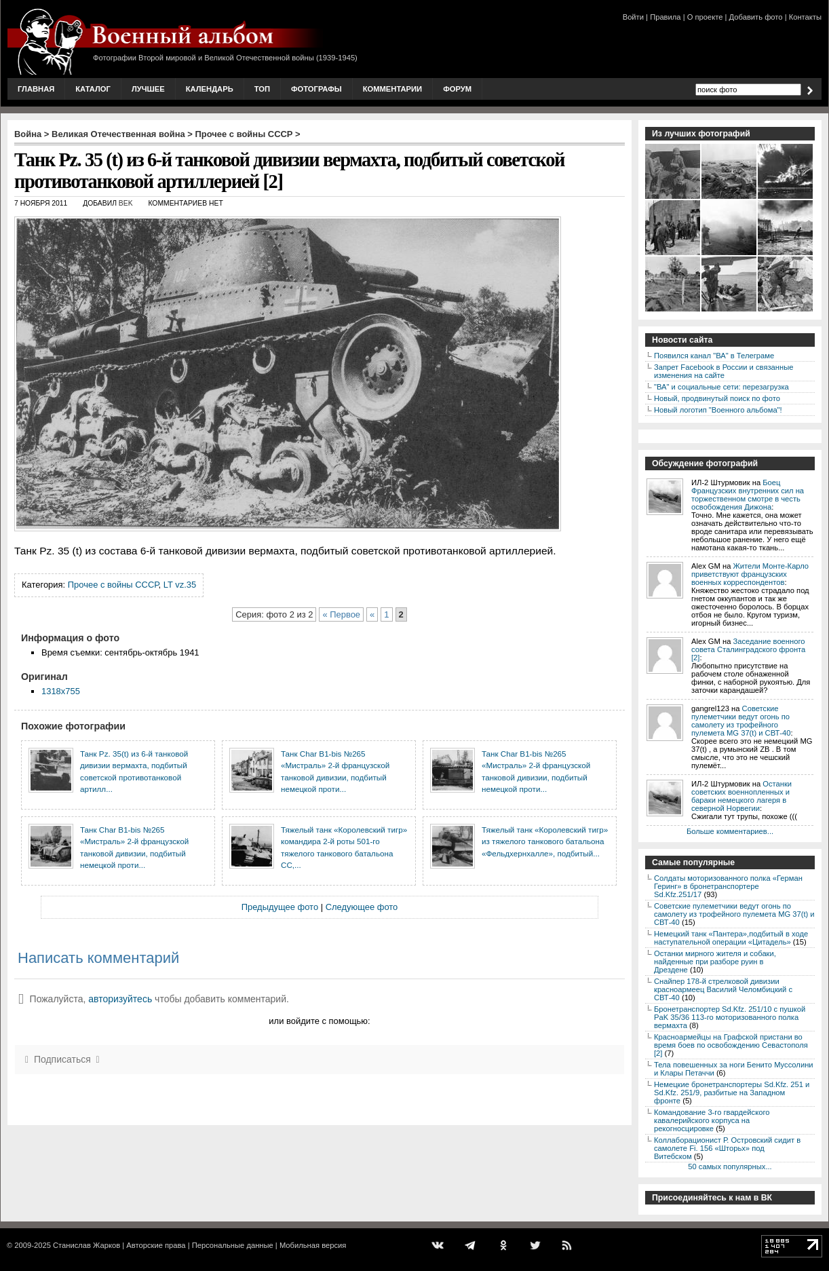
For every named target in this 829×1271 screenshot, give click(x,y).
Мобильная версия (312, 1245)
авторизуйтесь (120, 998)
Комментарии (392, 89)
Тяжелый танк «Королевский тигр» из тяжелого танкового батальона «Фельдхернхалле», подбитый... (545, 841)
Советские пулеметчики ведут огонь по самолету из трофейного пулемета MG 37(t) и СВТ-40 (740, 720)
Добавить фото (756, 17)
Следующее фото (362, 907)
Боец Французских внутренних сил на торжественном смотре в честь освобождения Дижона (747, 494)
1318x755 (60, 691)
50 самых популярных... (729, 1166)
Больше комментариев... (730, 831)
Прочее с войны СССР (244, 134)
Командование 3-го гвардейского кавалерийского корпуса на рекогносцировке (711, 1120)
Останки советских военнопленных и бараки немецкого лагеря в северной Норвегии (741, 796)
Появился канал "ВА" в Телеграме (714, 356)
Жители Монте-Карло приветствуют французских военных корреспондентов (750, 574)
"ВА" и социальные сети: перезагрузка (721, 387)
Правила (665, 17)
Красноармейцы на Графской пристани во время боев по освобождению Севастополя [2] (731, 1045)
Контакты (805, 17)
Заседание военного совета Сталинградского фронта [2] (748, 649)
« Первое (341, 614)
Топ (262, 89)
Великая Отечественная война (118, 134)
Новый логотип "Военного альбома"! (718, 410)
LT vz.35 (179, 585)
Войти (633, 17)
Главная (36, 89)
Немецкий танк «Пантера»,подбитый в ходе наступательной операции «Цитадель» (731, 938)
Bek (126, 203)
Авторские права (155, 1245)
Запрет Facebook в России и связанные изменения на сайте (723, 371)
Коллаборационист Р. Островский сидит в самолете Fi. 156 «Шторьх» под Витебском (727, 1148)
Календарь (209, 89)
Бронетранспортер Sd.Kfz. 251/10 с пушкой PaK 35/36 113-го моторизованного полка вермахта (729, 1017)
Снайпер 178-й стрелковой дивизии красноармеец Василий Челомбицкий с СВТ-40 (723, 989)
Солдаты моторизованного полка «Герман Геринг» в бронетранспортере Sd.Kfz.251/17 (728, 886)
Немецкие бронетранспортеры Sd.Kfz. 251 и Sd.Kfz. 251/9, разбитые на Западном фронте (731, 1092)
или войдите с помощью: (319, 1021)
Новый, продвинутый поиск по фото (717, 398)
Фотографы (316, 89)
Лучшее (148, 89)
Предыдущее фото (280, 907)
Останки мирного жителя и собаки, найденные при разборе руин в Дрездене (715, 961)
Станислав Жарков (86, 1245)
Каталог (93, 89)
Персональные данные (232, 1245)
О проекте (705, 17)
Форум (457, 89)
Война (27, 134)
